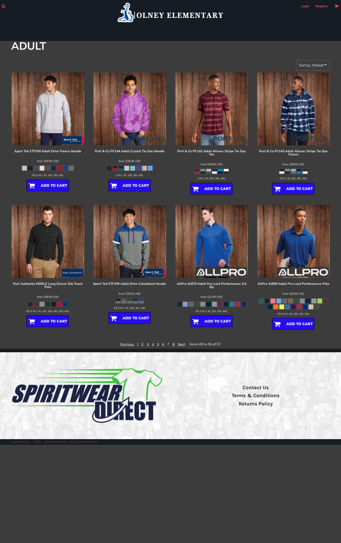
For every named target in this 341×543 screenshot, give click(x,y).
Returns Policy (256, 404)
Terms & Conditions (256, 395)
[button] (3, 6)
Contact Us (256, 388)
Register (321, 6)
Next (181, 344)
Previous (127, 344)
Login (305, 6)
